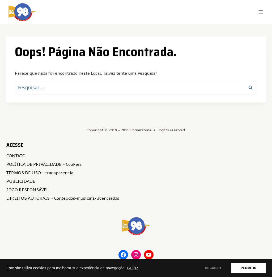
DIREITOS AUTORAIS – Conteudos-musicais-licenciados (62, 198)
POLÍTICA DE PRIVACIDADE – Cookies (44, 164)
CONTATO (16, 156)
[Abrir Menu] (261, 12)
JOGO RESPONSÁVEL (27, 190)
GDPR (132, 268)
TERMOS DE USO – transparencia (39, 173)
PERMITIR (248, 268)
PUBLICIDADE (20, 181)
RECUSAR (213, 268)
